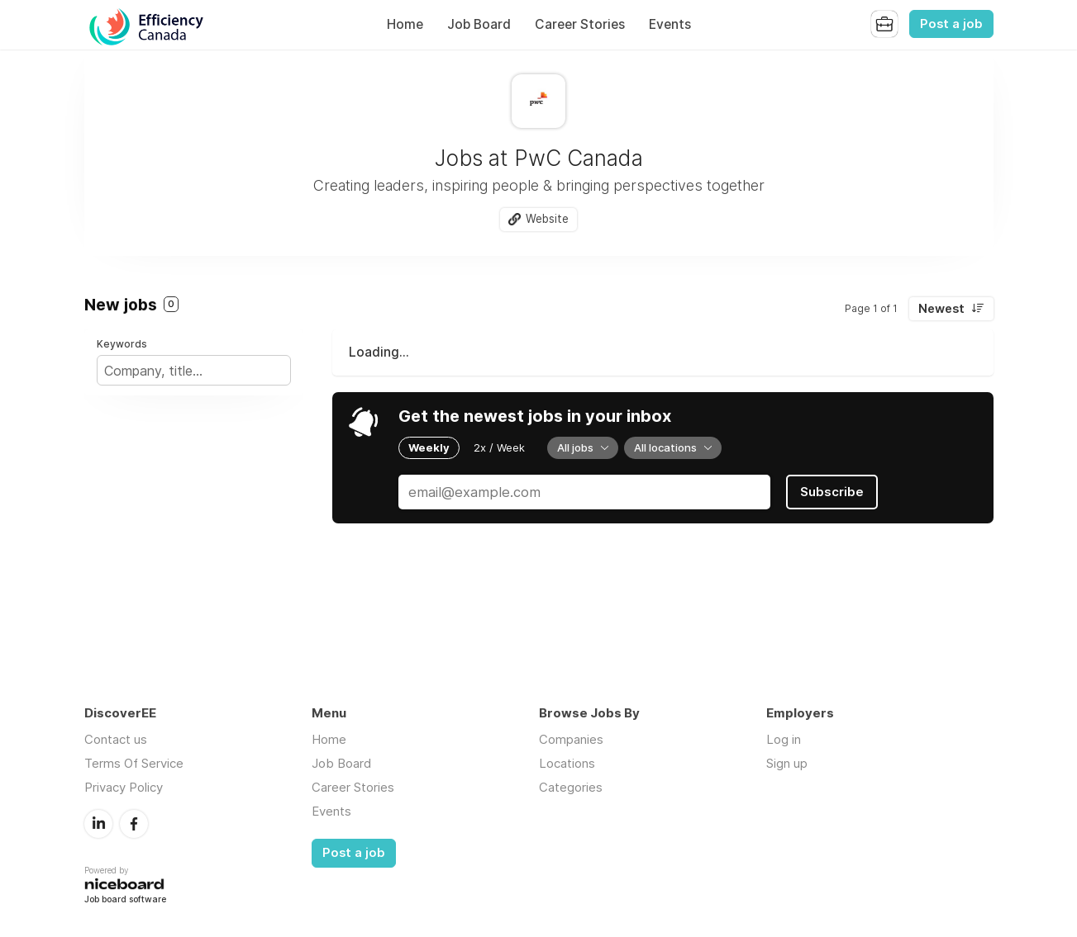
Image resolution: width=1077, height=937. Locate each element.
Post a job (951, 24)
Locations (567, 763)
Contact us (115, 739)
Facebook (134, 824)
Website (547, 218)
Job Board (479, 24)
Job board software (125, 900)
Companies (571, 739)
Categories (571, 787)
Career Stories (580, 24)
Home (405, 24)
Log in (783, 739)
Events (670, 24)
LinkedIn (98, 824)
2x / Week (499, 447)
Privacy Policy (123, 787)
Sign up (787, 763)
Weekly (429, 447)
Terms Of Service (133, 763)
